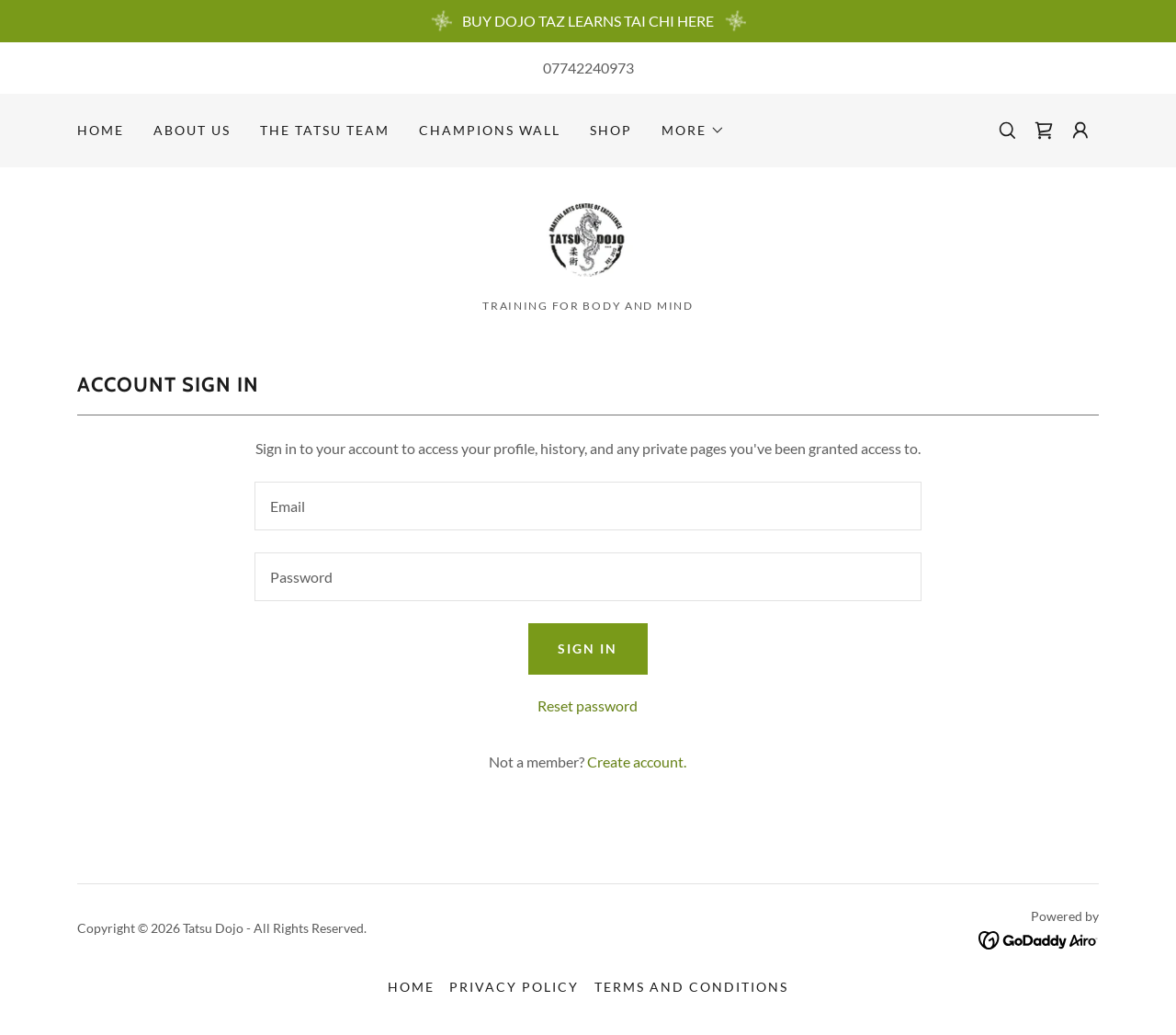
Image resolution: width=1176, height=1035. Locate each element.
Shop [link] (611, 130)
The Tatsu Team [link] (325, 130)
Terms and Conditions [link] (691, 990)
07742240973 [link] (588, 67)
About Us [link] (192, 130)
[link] (1043, 130)
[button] (693, 130)
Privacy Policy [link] (514, 990)
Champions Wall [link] (489, 130)
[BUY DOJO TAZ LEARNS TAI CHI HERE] (588, 21)
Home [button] (411, 990)
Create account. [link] (636, 765)
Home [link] (100, 130)
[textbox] (587, 509)
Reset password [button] (587, 709)
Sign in (587, 652)
